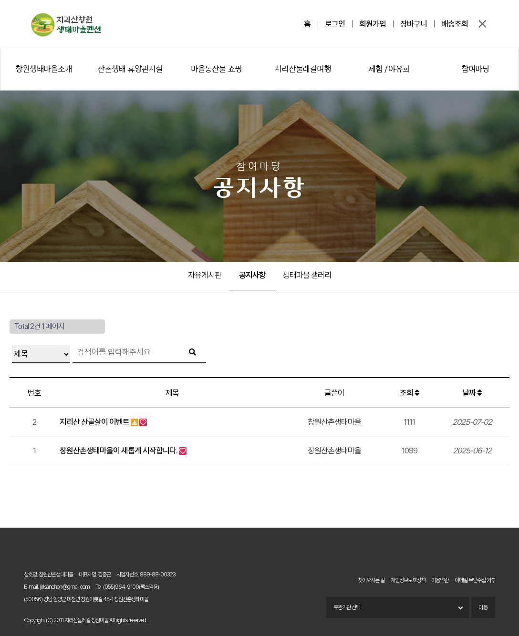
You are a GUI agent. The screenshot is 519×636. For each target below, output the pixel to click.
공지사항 (252, 275)
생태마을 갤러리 (307, 275)
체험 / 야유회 (388, 69)
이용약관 (439, 580)
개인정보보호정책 (408, 580)
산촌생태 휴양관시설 (130, 69)
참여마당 (475, 69)
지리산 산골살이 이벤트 (94, 422)
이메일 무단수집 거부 (475, 580)
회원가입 (372, 24)
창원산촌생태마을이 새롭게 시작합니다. (118, 450)
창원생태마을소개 (43, 69)
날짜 (472, 393)
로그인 (335, 24)
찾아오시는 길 (371, 580)
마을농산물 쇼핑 (216, 69)
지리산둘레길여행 (302, 69)
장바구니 (413, 24)
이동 (483, 607)
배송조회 (454, 24)
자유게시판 (204, 275)
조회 (409, 393)
